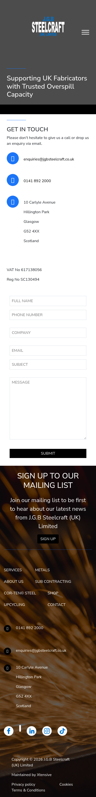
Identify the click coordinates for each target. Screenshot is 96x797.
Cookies (66, 784)
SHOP (53, 593)
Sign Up (48, 539)
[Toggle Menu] (85, 32)
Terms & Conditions (28, 790)
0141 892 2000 (37, 181)
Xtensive (44, 774)
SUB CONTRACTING (53, 581)
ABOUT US (14, 581)
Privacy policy (23, 784)
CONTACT (57, 604)
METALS (42, 570)
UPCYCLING (14, 604)
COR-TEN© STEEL (20, 593)
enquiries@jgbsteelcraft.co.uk (49, 159)
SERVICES (13, 570)
